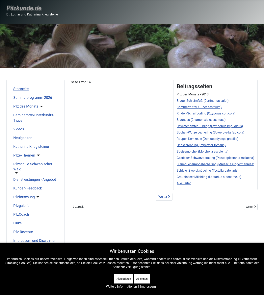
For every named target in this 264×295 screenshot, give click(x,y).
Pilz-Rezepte (23, 232)
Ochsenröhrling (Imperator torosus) (201, 145)
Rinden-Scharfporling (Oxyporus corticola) (206, 113)
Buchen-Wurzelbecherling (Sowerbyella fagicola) (210, 132)
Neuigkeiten (22, 138)
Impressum (148, 286)
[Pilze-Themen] (37, 155)
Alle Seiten (184, 183)
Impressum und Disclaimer (34, 241)
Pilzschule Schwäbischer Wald (32, 166)
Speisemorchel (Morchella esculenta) (202, 151)
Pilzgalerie (21, 206)
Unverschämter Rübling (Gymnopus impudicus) (210, 126)
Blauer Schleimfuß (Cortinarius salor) (203, 101)
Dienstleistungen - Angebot (34, 180)
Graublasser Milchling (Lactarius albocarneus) (209, 177)
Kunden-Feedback (27, 188)
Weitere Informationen (121, 286)
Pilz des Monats (25, 106)
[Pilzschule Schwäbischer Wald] (15, 173)
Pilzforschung (24, 197)
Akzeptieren (124, 278)
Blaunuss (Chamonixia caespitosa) (201, 120)
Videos (18, 129)
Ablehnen (142, 278)
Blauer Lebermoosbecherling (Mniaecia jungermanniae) (215, 164)
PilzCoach (21, 214)
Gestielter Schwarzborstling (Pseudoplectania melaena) (215, 158)
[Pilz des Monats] (40, 106)
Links (17, 223)
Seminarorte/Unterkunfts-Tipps (33, 117)
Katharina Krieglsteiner (31, 147)
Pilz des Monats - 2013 (193, 94)
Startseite (21, 89)
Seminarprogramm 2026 (32, 98)
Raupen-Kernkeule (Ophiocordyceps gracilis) (207, 139)
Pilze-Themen (24, 155)
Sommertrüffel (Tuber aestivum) (199, 107)
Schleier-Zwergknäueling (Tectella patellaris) (208, 170)
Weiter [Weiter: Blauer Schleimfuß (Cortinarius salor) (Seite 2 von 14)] (164, 197)
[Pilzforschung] (37, 197)
